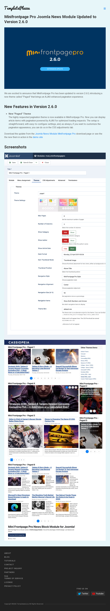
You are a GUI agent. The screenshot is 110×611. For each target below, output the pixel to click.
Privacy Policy (12, 586)
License (8, 582)
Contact (9, 564)
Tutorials (9, 561)
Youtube (98, 593)
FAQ (6, 576)
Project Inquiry (13, 568)
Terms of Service (13, 578)
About (7, 553)
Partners (9, 572)
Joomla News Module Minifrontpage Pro (55, 134)
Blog (7, 557)
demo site (38, 137)
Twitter (83, 593)
